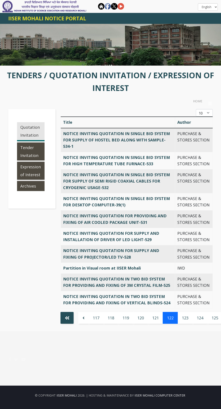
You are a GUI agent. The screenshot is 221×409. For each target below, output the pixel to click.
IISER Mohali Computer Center (160, 395)
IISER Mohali (67, 395)
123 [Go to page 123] (185, 317)
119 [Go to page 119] (126, 317)
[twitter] (16, 359)
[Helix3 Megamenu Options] (210, 103)
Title (67, 122)
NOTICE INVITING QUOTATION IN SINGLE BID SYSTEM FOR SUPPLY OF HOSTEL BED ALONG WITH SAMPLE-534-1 (116, 140)
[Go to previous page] (83, 318)
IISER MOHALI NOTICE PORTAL (47, 18)
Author (184, 122)
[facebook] (10, 359)
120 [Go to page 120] (140, 317)
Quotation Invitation (30, 131)
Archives (28, 186)
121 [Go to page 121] (155, 317)
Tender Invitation (29, 151)
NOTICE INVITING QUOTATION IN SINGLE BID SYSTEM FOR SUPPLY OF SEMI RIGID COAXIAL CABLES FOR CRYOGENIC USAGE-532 (116, 181)
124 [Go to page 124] (200, 317)
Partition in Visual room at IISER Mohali (102, 268)
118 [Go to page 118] (111, 317)
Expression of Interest (30, 170)
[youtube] (23, 359)
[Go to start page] (67, 318)
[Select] (208, 7)
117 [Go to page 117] (96, 317)
